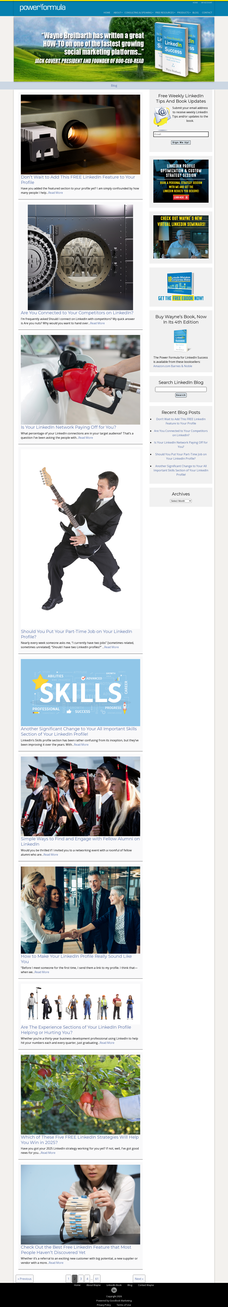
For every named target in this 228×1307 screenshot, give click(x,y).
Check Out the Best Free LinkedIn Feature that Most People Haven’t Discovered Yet (76, 1250)
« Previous (25, 1279)
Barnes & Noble (181, 366)
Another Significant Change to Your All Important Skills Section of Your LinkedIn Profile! (79, 731)
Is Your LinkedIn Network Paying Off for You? (68, 427)
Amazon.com (162, 366)
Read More (55, 193)
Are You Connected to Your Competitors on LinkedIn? (77, 312)
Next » (139, 1279)
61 (97, 1279)
